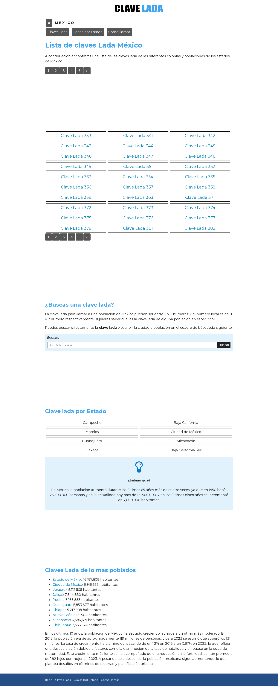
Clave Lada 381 (138, 228)
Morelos (92, 432)
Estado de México (67, 579)
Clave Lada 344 (138, 145)
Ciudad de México (186, 432)
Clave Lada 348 (200, 156)
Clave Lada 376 (138, 217)
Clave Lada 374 (200, 207)
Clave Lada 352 (200, 166)
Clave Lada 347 (138, 156)
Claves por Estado (86, 680)
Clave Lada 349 (76, 166)
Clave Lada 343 (76, 145)
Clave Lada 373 (138, 207)
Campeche (92, 423)
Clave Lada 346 (76, 156)
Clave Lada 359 (76, 197)
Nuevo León (63, 615)
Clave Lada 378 (76, 228)
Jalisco (58, 595)
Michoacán (186, 441)
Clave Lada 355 (200, 176)
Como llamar (110, 680)
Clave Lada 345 (200, 145)
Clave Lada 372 (76, 207)
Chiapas (59, 610)
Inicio (48, 680)
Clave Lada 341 (138, 135)
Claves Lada (58, 32)
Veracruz (60, 590)
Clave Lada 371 (200, 197)
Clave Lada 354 (138, 176)
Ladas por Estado (88, 32)
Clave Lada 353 (76, 176)
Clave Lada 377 (200, 217)
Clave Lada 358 (200, 187)
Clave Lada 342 (200, 135)
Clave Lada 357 (138, 187)
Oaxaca (92, 450)
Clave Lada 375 (76, 217)
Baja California (186, 423)
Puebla (59, 600)
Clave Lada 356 (76, 187)
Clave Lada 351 (138, 166)
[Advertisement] (139, 102)
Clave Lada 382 (200, 228)
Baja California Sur (185, 450)
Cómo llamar (119, 32)
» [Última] (87, 71)
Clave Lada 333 (76, 135)
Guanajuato (92, 441)
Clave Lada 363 (138, 197)
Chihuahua (62, 625)
